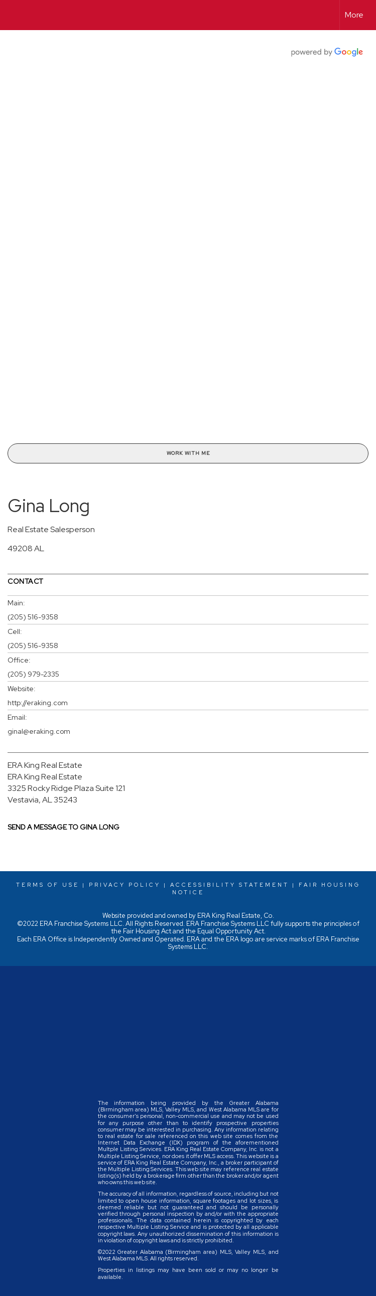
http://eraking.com (38, 702)
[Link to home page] (13, 15)
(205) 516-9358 (33, 616)
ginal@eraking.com (39, 731)
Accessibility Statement (229, 884)
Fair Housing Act (147, 931)
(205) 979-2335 (33, 674)
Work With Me (188, 453)
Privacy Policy (125, 884)
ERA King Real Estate (45, 765)
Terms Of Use (47, 884)
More (354, 15)
